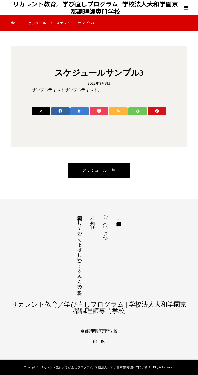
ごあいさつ (105, 225)
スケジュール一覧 (99, 170)
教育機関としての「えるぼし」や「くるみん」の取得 (79, 249)
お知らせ (92, 220)
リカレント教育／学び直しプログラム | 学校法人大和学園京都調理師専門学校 (95, 7)
